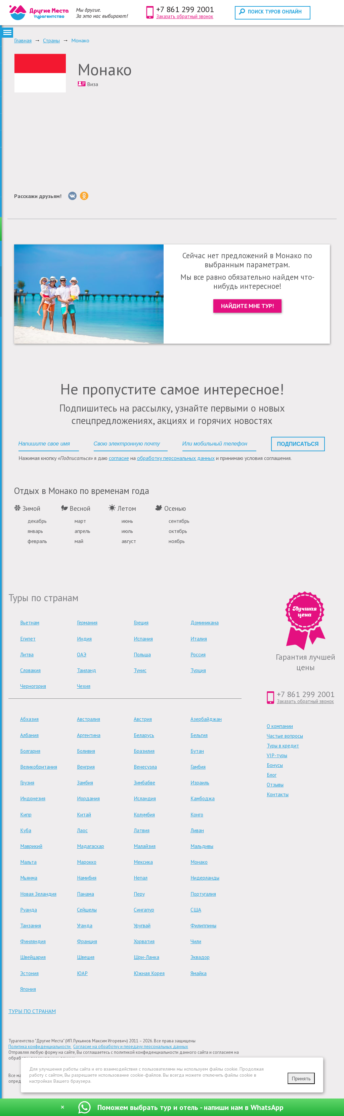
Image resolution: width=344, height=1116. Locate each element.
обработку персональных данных (176, 458)
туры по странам (32, 1011)
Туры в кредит (283, 745)
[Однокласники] (84, 196)
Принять (301, 1078)
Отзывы (275, 784)
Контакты (278, 794)
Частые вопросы (285, 736)
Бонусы (275, 765)
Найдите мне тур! (247, 306)
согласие (119, 458)
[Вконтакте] (72, 196)
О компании (280, 726)
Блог (271, 775)
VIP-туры (277, 755)
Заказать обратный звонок (184, 16)
